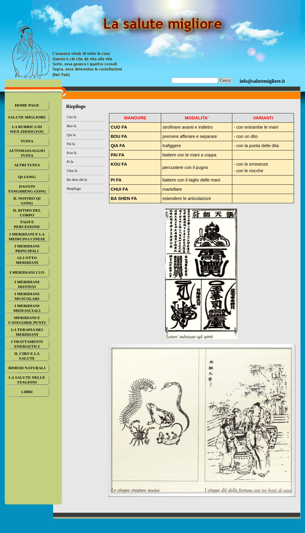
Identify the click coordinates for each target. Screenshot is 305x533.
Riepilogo (74, 189)
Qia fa (71, 135)
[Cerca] (195, 80)
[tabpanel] (262, 81)
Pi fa (70, 162)
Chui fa (72, 171)
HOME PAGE (27, 105)
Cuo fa (71, 117)
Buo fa (71, 126)
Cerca (225, 80)
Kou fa (72, 153)
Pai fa (71, 144)
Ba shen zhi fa (77, 180)
